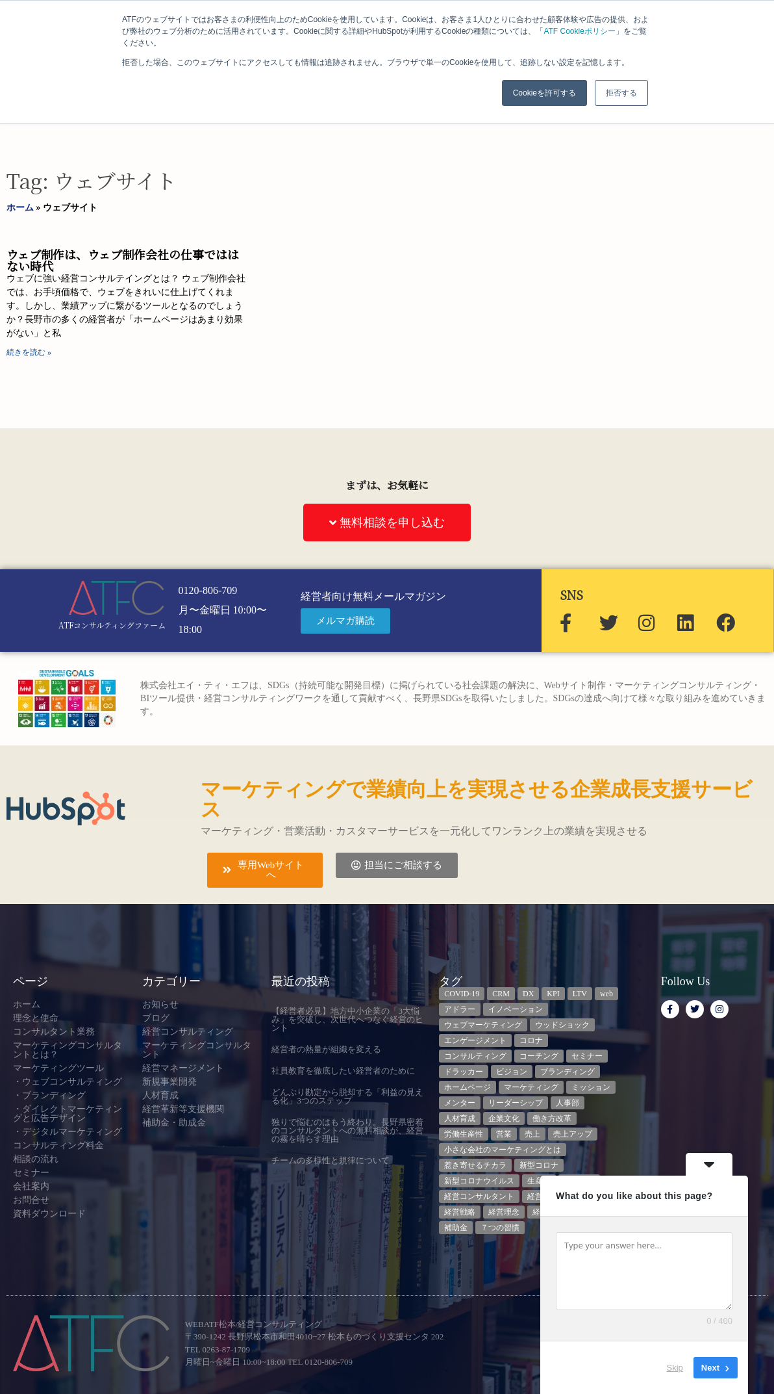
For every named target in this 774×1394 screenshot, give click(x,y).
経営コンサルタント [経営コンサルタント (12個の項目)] (479, 1196)
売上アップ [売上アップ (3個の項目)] (572, 1134)
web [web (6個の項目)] (606, 993)
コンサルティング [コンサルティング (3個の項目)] (475, 1056)
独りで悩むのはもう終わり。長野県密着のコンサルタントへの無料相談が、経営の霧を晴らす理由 (347, 1130)
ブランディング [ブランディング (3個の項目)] (567, 1071)
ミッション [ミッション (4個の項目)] (590, 1087)
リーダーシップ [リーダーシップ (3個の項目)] (515, 1102)
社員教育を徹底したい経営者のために (343, 1071)
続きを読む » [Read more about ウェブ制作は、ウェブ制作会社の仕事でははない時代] (28, 352)
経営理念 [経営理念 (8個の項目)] (503, 1212)
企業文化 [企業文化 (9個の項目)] (503, 1118)
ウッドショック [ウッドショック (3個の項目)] (562, 1024)
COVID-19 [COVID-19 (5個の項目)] (461, 993)
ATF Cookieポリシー (579, 31)
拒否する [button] (621, 92)
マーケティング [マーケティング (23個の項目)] (531, 1087)
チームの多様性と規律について (330, 1160)
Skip (675, 1368)
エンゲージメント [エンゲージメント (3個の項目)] (475, 1040)
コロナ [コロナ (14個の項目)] (531, 1040)
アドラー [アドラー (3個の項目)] (459, 1009)
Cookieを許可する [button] (544, 92)
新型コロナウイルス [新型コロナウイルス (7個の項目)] (479, 1180)
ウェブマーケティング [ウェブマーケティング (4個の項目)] (483, 1024)
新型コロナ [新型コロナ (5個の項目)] (538, 1165)
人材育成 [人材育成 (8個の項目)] (459, 1118)
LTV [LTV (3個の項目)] (580, 993)
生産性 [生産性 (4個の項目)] (539, 1180)
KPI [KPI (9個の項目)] (553, 993)
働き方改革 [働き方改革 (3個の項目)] (551, 1118)
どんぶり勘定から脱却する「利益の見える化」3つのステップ (347, 1096)
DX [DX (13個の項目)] (528, 993)
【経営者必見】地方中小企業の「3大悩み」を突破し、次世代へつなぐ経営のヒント (347, 1019)
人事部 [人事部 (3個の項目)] (567, 1102)
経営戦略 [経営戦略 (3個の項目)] (459, 1212)
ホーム (20, 208)
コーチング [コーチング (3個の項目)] (538, 1056)
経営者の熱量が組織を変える (326, 1049)
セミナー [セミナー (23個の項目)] (587, 1056)
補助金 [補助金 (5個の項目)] (456, 1227)
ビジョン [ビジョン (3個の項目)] (511, 1071)
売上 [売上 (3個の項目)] (532, 1134)
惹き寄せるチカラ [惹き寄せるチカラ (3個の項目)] (475, 1165)
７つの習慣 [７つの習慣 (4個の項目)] (500, 1227)
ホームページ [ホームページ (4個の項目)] (467, 1087)
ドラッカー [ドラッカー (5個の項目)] (463, 1071)
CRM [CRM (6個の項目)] (501, 993)
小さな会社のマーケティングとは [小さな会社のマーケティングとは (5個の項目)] (502, 1149)
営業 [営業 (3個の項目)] (504, 1134)
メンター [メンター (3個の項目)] (459, 1102)
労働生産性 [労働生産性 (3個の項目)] (463, 1134)
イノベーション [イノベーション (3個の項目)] (515, 1009)
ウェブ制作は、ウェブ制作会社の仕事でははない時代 (122, 260)
